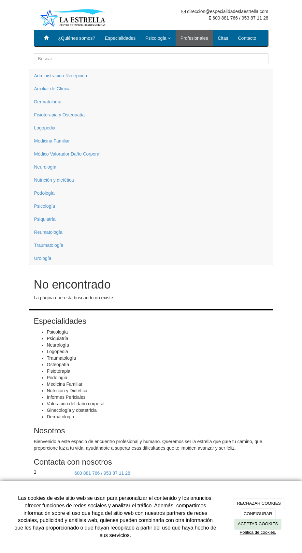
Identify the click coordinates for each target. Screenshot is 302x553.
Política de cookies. (258, 532)
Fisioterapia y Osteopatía (59, 114)
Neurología (45, 167)
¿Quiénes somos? (76, 38)
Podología (44, 193)
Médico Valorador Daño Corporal (67, 154)
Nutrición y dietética (54, 180)
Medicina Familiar (52, 140)
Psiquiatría (45, 219)
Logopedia (44, 127)
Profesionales (194, 38)
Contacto (247, 38)
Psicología (157, 38)
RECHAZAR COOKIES (259, 503)
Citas (223, 38)
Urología (42, 258)
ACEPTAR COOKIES (258, 523)
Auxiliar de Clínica (52, 88)
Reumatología (48, 232)
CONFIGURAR (258, 513)
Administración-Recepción (60, 75)
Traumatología (49, 245)
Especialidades (120, 38)
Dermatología (48, 101)
